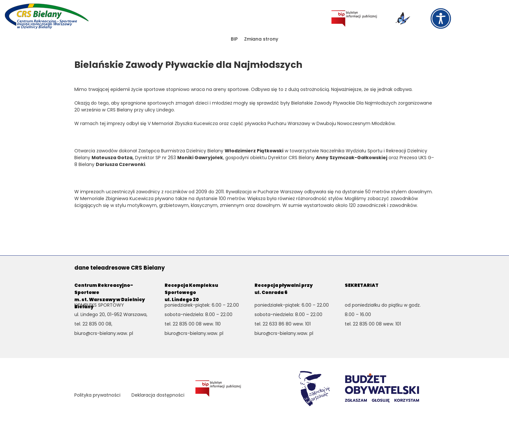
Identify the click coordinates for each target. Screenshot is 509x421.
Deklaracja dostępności (157, 395)
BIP (234, 39)
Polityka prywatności (97, 395)
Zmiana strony (261, 39)
